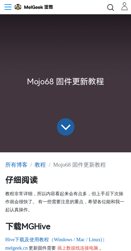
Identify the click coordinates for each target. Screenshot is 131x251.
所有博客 (16, 165)
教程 (40, 165)
